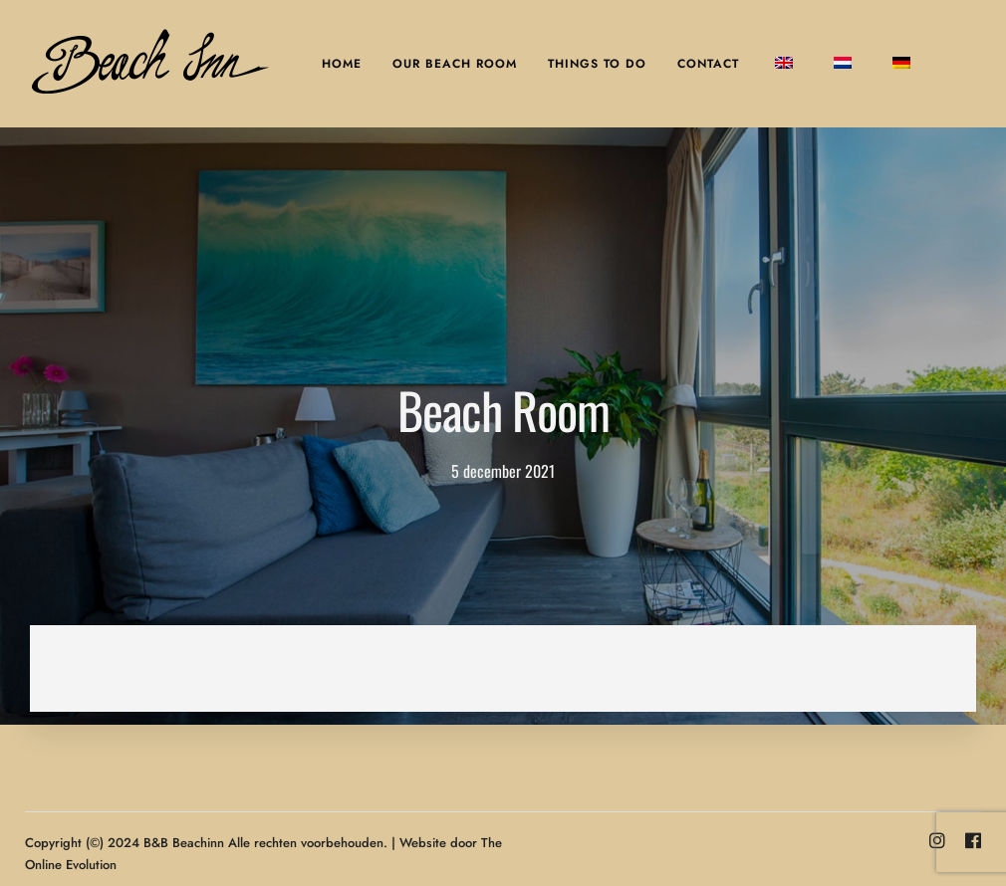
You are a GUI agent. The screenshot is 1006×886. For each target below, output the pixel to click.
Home (342, 64)
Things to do (597, 64)
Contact (708, 64)
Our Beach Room (454, 64)
